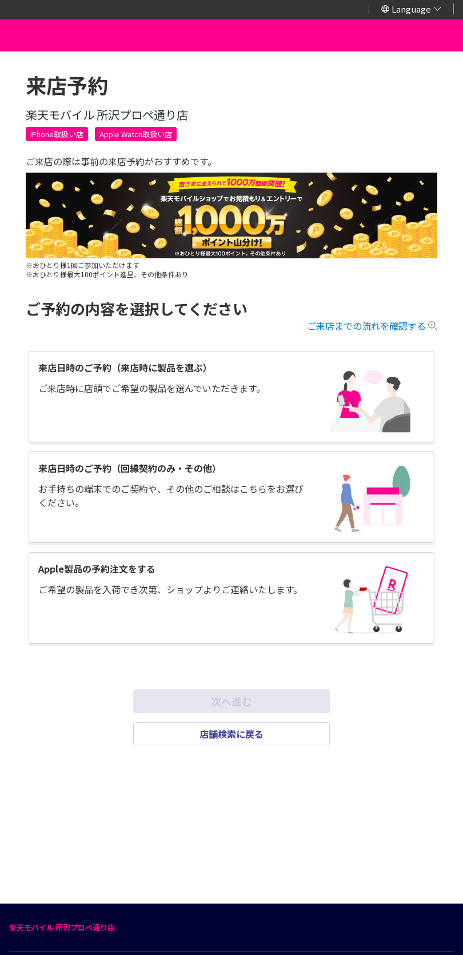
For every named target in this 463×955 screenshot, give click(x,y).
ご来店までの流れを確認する (366, 326)
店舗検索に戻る (231, 734)
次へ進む (231, 701)
